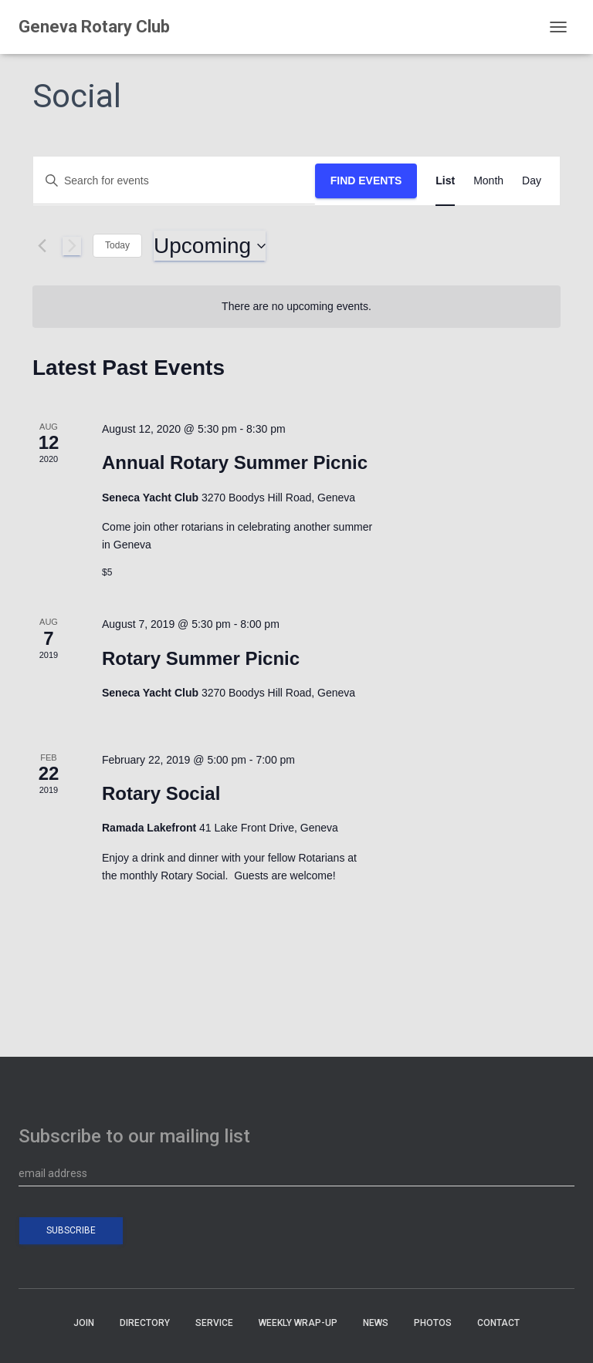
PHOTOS (433, 1322)
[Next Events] (72, 246)
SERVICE (214, 1322)
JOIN (83, 1322)
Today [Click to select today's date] (117, 245)
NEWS (375, 1322)
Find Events (366, 180)
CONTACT (498, 1322)
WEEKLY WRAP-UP (298, 1322)
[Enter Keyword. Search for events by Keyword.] (174, 181)
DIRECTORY (145, 1322)
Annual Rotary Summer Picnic (235, 462)
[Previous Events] (41, 246)
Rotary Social (161, 793)
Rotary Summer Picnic (201, 658)
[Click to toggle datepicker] (210, 246)
